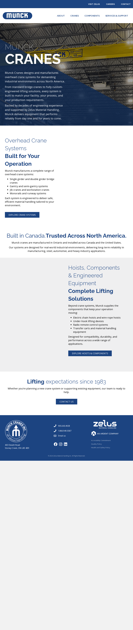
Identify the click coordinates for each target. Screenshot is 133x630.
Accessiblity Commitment (101, 440)
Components (92, 16)
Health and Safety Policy (100, 447)
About (61, 16)
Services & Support (116, 16)
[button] (22, 215)
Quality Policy (96, 444)
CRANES (74, 16)
